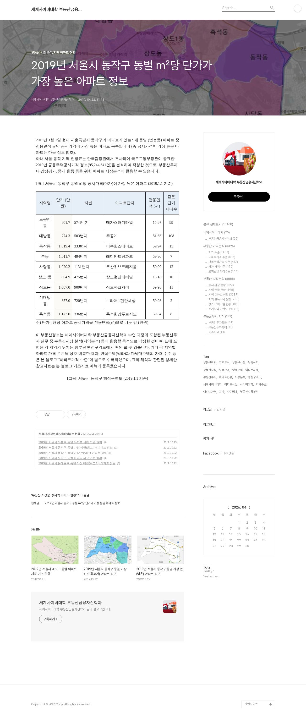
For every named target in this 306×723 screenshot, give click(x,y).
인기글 (221, 409)
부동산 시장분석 (48, 434)
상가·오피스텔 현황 (224, 304)
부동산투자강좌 (220, 322)
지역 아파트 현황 (70, 434)
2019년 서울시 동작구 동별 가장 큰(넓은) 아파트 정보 (72, 453)
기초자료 (216, 332)
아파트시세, (252, 370)
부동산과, (224, 370)
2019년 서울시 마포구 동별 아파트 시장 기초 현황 (70, 442)
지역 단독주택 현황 (223, 299)
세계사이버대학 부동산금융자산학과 (57, 9)
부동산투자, (210, 377)
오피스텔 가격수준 (223, 271)
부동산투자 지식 (217, 316)
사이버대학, (247, 384)
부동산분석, (210, 370)
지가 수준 (218, 252)
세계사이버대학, (212, 384)
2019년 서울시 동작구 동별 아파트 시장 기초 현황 (70, 458)
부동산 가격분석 (219, 246)
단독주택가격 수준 (223, 262)
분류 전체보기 (218, 224)
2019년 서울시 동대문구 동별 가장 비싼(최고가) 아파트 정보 (76, 463)
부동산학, (253, 362)
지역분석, (224, 362)
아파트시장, (231, 384)
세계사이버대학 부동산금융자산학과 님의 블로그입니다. (75, 609)
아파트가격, (210, 392)
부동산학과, (210, 362)
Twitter (229, 453)
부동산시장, (239, 362)
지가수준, (261, 384)
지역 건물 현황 (221, 290)
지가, (222, 392)
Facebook (211, 453)
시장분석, (240, 377)
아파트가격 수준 (221, 257)
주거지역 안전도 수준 (223, 309)
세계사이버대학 (216, 232)
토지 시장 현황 (221, 285)
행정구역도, (255, 377)
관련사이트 (251, 704)
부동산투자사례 (220, 327)
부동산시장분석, (249, 392)
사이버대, (232, 392)
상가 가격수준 (220, 266)
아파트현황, (226, 377)
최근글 (207, 409)
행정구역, (237, 370)
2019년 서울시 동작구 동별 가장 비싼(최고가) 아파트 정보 (75, 447)
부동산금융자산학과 (223, 239)
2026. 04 (239, 507)
